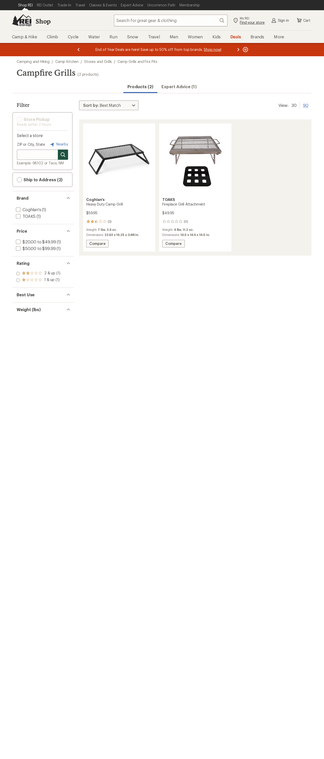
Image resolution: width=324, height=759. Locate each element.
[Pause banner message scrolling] (245, 49)
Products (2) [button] (140, 86)
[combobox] (171, 20)
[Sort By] (108, 105)
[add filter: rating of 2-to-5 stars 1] (38, 273)
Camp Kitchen (67, 61)
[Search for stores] (63, 155)
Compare (97, 244)
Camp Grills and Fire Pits (137, 61)
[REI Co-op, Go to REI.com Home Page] (21, 20)
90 (305, 105)
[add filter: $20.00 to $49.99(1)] (35, 241)
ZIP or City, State (31, 144)
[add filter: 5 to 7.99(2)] (27, 330)
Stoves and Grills (98, 61)
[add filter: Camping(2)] (27, 305)
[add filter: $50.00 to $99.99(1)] (35, 248)
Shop (43, 21)
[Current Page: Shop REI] (25, 5)
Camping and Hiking (33, 61)
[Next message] (238, 49)
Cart (303, 20)
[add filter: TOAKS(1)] (25, 216)
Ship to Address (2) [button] (39, 179)
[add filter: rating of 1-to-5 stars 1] (38, 280)
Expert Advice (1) (178, 86)
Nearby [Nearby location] (58, 144)
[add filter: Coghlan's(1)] (28, 209)
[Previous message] (78, 49)
